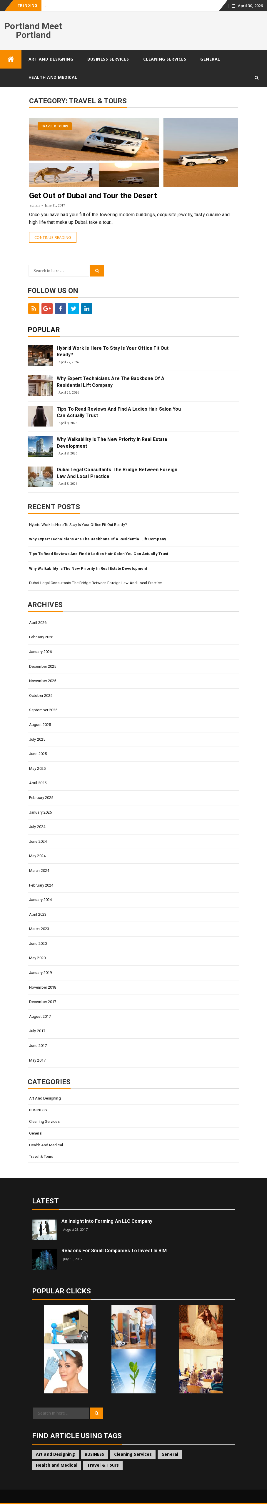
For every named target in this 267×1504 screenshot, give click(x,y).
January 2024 (40, 899)
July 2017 (37, 1031)
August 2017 (40, 1016)
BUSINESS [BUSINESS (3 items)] (94, 1454)
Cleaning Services (164, 59)
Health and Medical (53, 77)
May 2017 (37, 1060)
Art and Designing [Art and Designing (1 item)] (55, 1454)
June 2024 (38, 841)
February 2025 (41, 797)
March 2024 (39, 870)
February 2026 (41, 637)
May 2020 (37, 958)
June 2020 (38, 943)
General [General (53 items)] (169, 1454)
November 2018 (42, 987)
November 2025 (42, 681)
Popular (44, 330)
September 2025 (43, 710)
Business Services (108, 59)
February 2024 (41, 885)
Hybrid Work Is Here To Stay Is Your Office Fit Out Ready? (112, 351)
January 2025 (40, 812)
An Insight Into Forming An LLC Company (106, 1221)
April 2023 (37, 914)
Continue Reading (52, 237)
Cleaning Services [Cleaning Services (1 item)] (133, 1454)
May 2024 (37, 856)
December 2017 (42, 1002)
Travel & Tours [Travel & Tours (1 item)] (103, 1465)
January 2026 (40, 651)
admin (35, 205)
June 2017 (38, 1045)
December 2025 (42, 666)
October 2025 (40, 695)
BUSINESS (38, 1110)
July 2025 (37, 739)
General (210, 59)
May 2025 (37, 768)
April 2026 (37, 622)
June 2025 (38, 754)
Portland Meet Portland (33, 30)
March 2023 (39, 929)
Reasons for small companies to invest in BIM (114, 1250)
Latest (45, 1201)
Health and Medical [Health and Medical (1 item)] (56, 1465)
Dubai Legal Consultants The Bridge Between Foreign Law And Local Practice (117, 473)
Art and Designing (51, 59)
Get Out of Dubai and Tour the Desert (93, 195)
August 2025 (40, 724)
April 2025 (37, 783)
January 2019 (40, 972)
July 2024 (37, 827)
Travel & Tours (54, 126)
